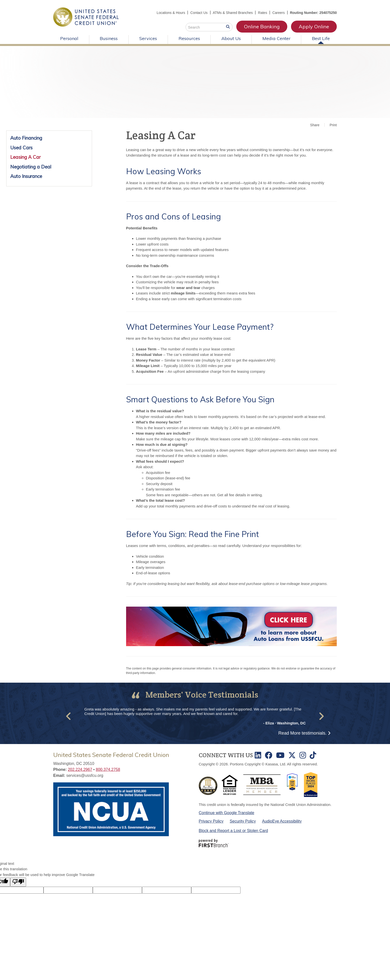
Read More (302, 733)
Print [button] (333, 125)
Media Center (276, 38)
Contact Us (198, 13)
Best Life (321, 38)
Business (109, 38)
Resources (189, 38)
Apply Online (314, 26)
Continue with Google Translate (226, 813)
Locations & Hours (171, 13)
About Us (231, 38)
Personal (69, 38)
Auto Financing (26, 138)
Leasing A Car (25, 157)
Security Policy (243, 821)
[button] (69, 716)
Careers (278, 13)
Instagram (302, 755)
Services (148, 38)
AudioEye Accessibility (282, 821)
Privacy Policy (211, 821)
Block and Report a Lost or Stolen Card (233, 831)
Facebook (268, 755)
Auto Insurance (26, 176)
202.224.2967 (80, 769)
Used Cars (21, 148)
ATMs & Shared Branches (233, 13)
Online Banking (262, 26)
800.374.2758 (108, 769)
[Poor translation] (18, 882)
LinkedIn (258, 755)
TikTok (313, 755)
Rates (262, 13)
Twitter (292, 755)
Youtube (280, 755)
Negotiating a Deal (30, 167)
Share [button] (314, 125)
